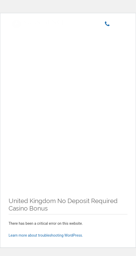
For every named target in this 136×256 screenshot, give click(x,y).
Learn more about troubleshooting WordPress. (46, 235)
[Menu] (118, 24)
